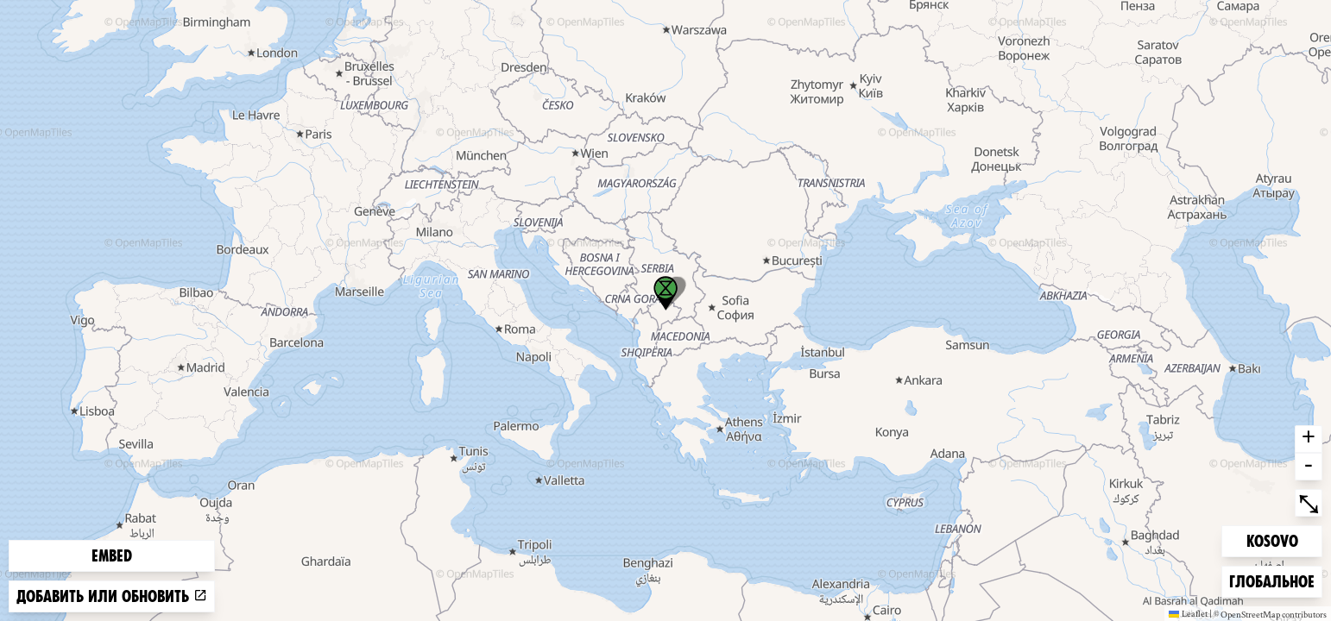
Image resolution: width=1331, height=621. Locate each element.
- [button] (1308, 466)
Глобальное (1271, 580)
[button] (665, 293)
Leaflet (1188, 613)
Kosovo (1274, 539)
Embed (111, 556)
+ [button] (1308, 439)
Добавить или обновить (111, 596)
